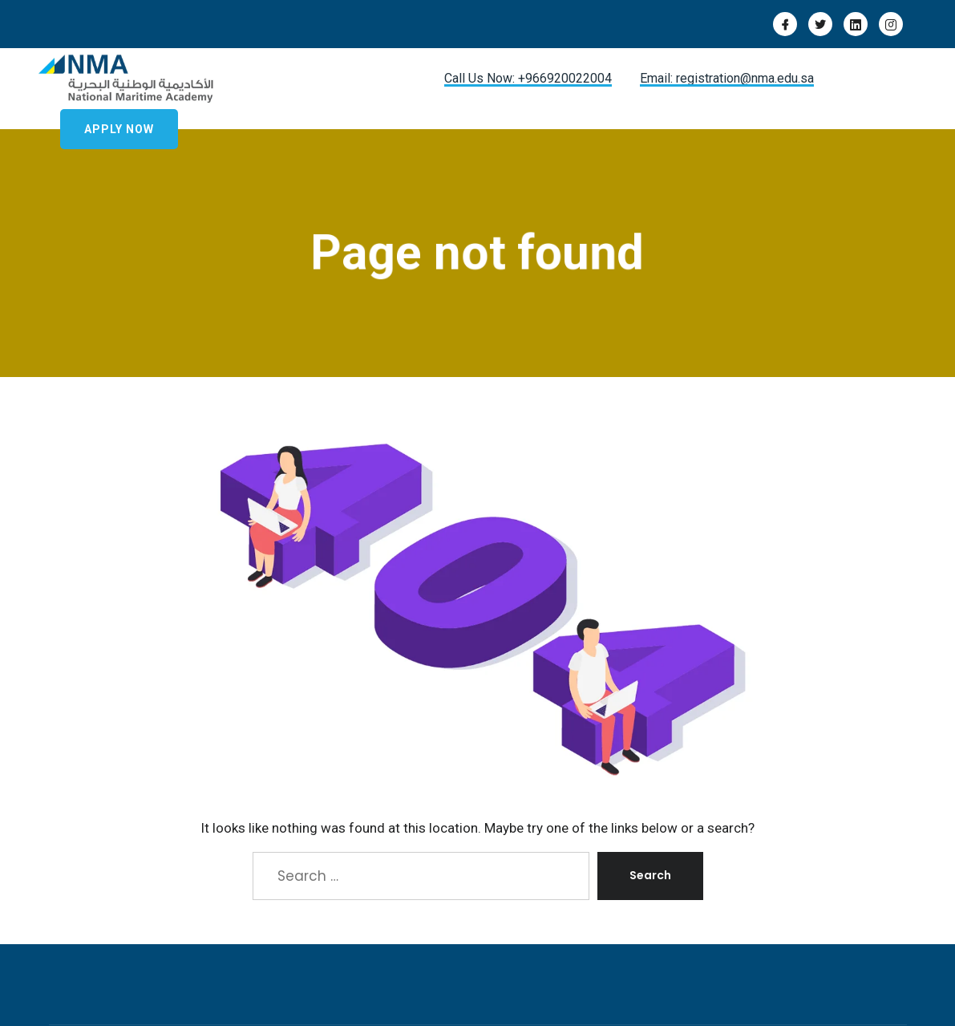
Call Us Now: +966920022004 (528, 78)
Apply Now (119, 129)
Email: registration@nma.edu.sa (727, 78)
